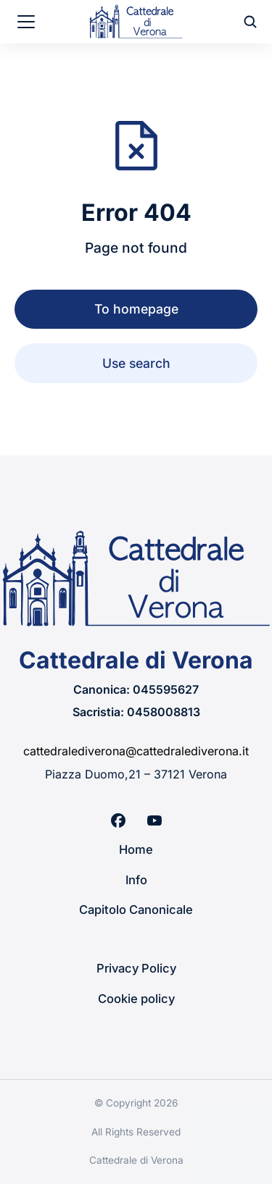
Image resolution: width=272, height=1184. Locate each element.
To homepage (136, 308)
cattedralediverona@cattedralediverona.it (136, 751)
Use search (136, 363)
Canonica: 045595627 (136, 689)
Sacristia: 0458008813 (136, 712)
